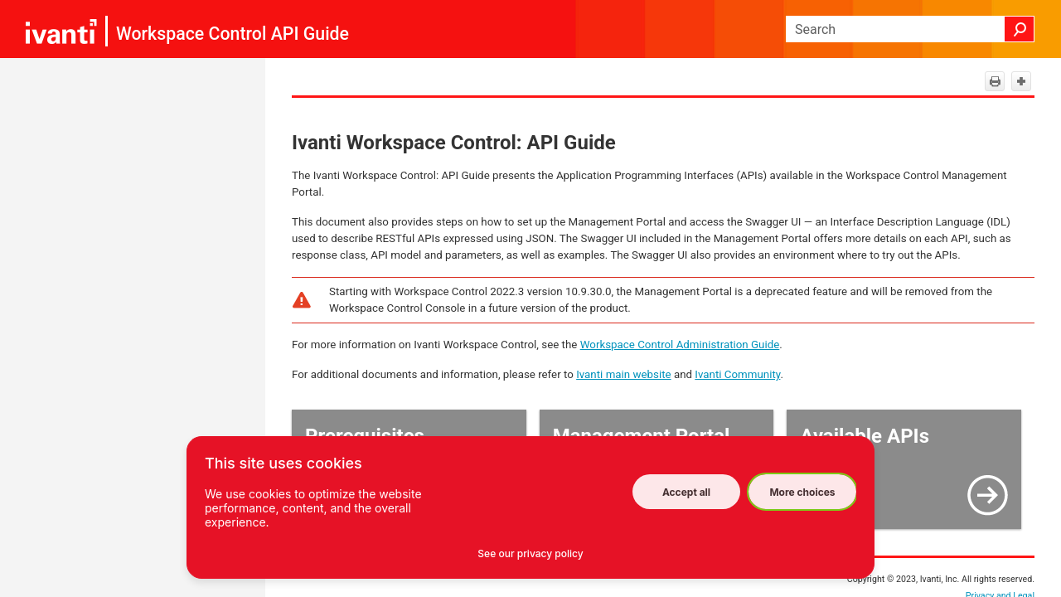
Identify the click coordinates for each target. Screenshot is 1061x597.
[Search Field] (910, 29)
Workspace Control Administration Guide (680, 344)
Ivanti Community (737, 374)
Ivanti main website (623, 374)
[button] (1019, 29)
